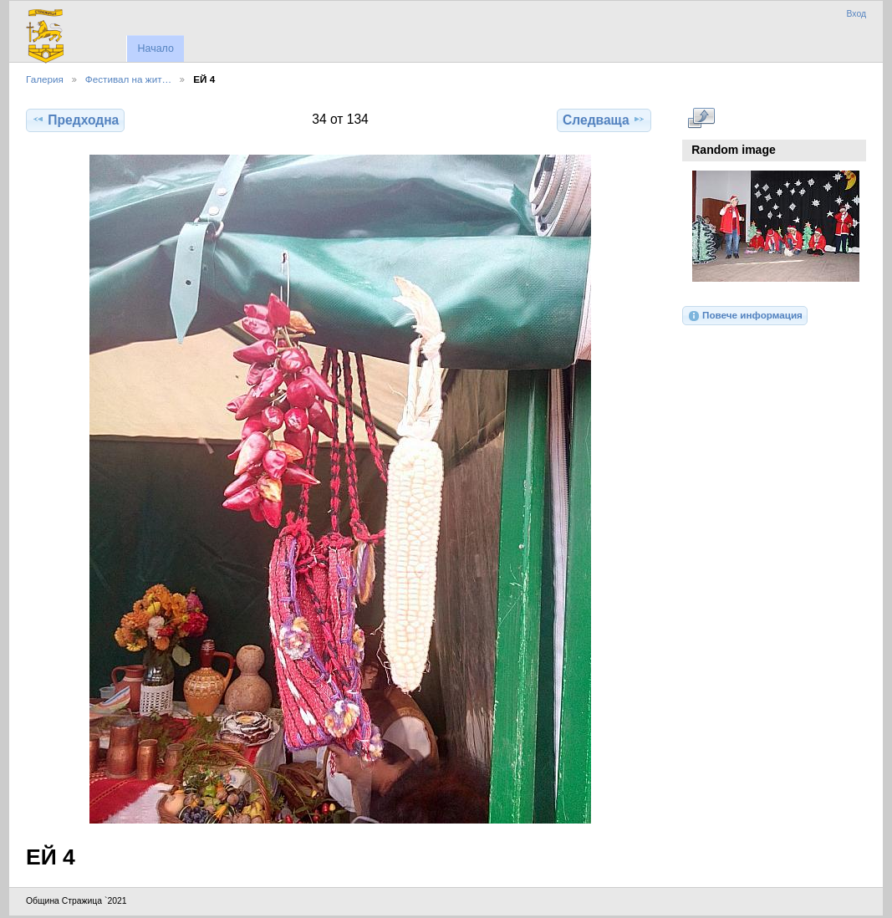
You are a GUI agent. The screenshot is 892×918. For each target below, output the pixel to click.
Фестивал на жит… (128, 79)
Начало (155, 48)
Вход (856, 13)
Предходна (75, 119)
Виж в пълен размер (701, 118)
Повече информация (745, 316)
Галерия (45, 79)
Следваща (604, 119)
